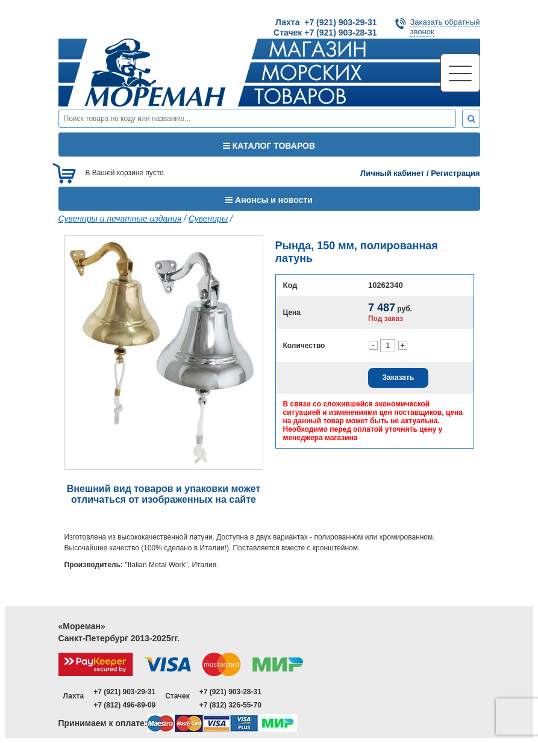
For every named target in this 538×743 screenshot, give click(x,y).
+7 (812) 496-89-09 (124, 705)
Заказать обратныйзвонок (445, 26)
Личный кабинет (392, 173)
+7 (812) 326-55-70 (230, 705)
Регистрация (455, 173)
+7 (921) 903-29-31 (124, 692)
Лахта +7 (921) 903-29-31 (326, 22)
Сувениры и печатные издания (120, 218)
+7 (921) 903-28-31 (230, 692)
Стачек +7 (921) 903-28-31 (325, 32)
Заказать (398, 377)
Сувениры (208, 218)
